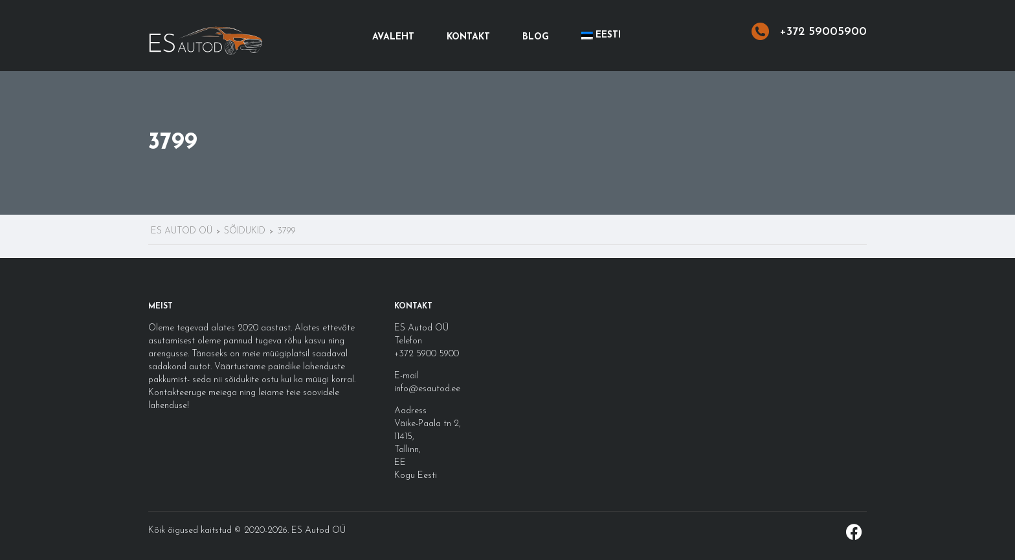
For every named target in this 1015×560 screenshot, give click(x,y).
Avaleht (393, 37)
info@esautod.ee (427, 389)
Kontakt (468, 37)
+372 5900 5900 (426, 354)
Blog (535, 37)
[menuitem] (601, 35)
